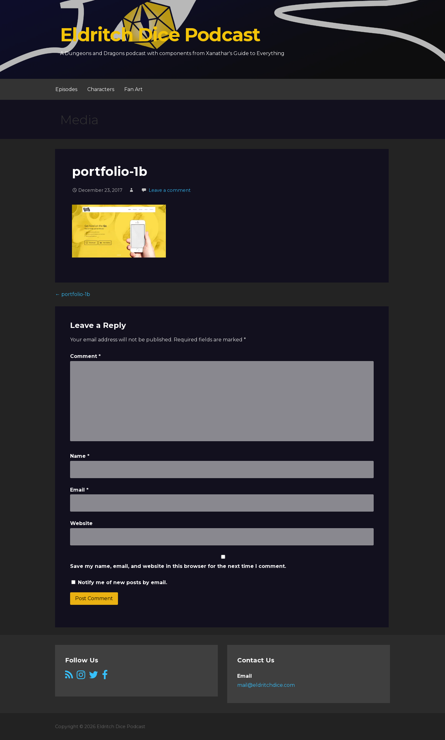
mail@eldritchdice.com (266, 685)
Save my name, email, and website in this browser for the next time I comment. (178, 566)
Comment (85, 356)
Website (81, 523)
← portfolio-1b (72, 294)
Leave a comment (170, 190)
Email (79, 490)
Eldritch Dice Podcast (160, 34)
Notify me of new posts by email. (122, 582)
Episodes (66, 89)
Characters (100, 89)
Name (80, 456)
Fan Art (133, 89)
